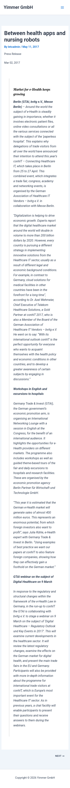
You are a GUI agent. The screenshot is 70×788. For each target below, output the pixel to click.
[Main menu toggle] (62, 7)
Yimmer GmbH (18, 7)
